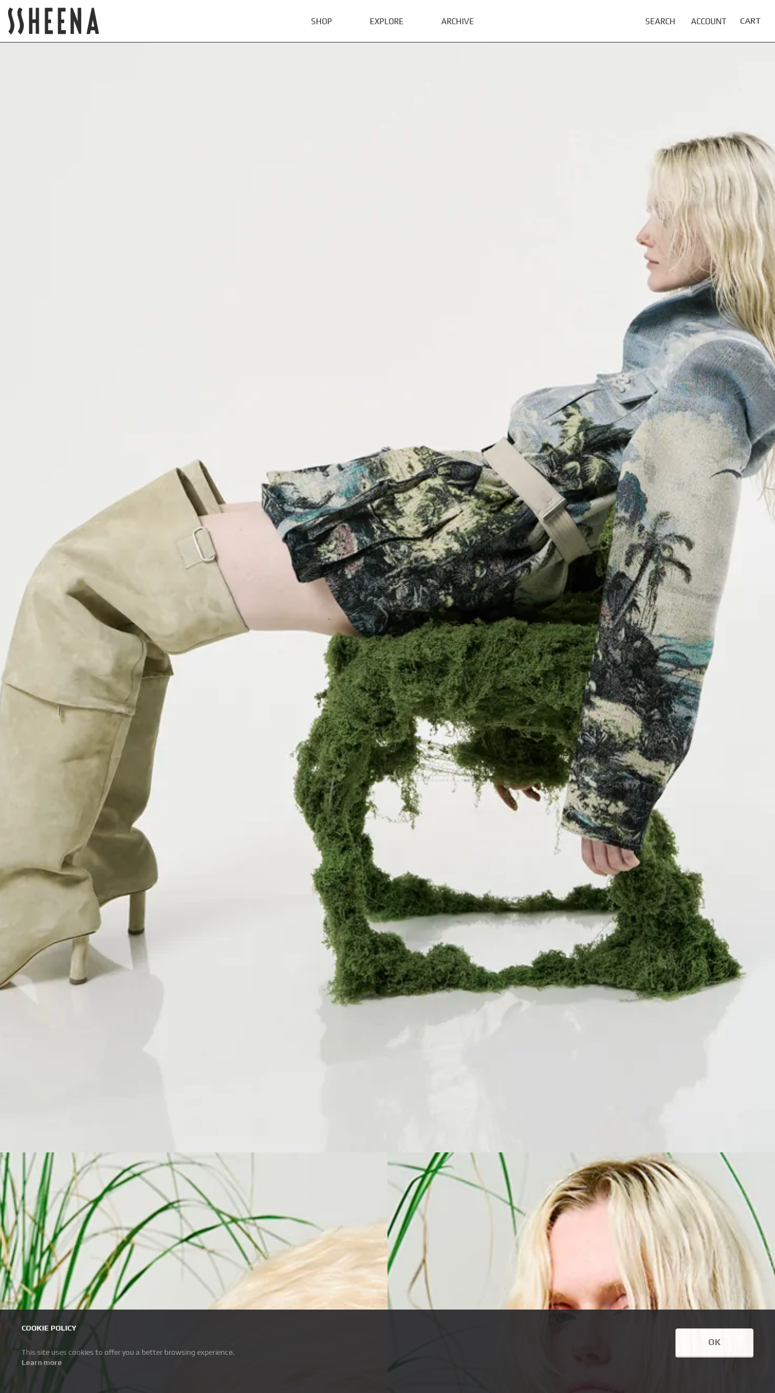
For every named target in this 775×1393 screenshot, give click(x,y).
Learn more (42, 1362)
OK (714, 1342)
